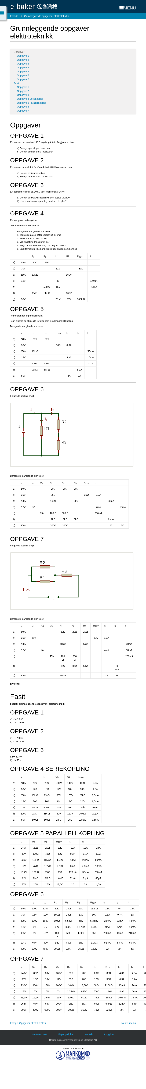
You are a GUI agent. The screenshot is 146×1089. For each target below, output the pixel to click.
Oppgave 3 (23, 63)
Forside (14, 16)
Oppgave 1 (23, 55)
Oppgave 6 (23, 75)
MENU (127, 8)
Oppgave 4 (23, 67)
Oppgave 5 (23, 71)
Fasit (16, 83)
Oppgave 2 (23, 59)
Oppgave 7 (23, 79)
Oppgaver (19, 52)
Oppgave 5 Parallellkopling (31, 102)
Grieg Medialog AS (87, 1040)
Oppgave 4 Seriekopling (30, 98)
